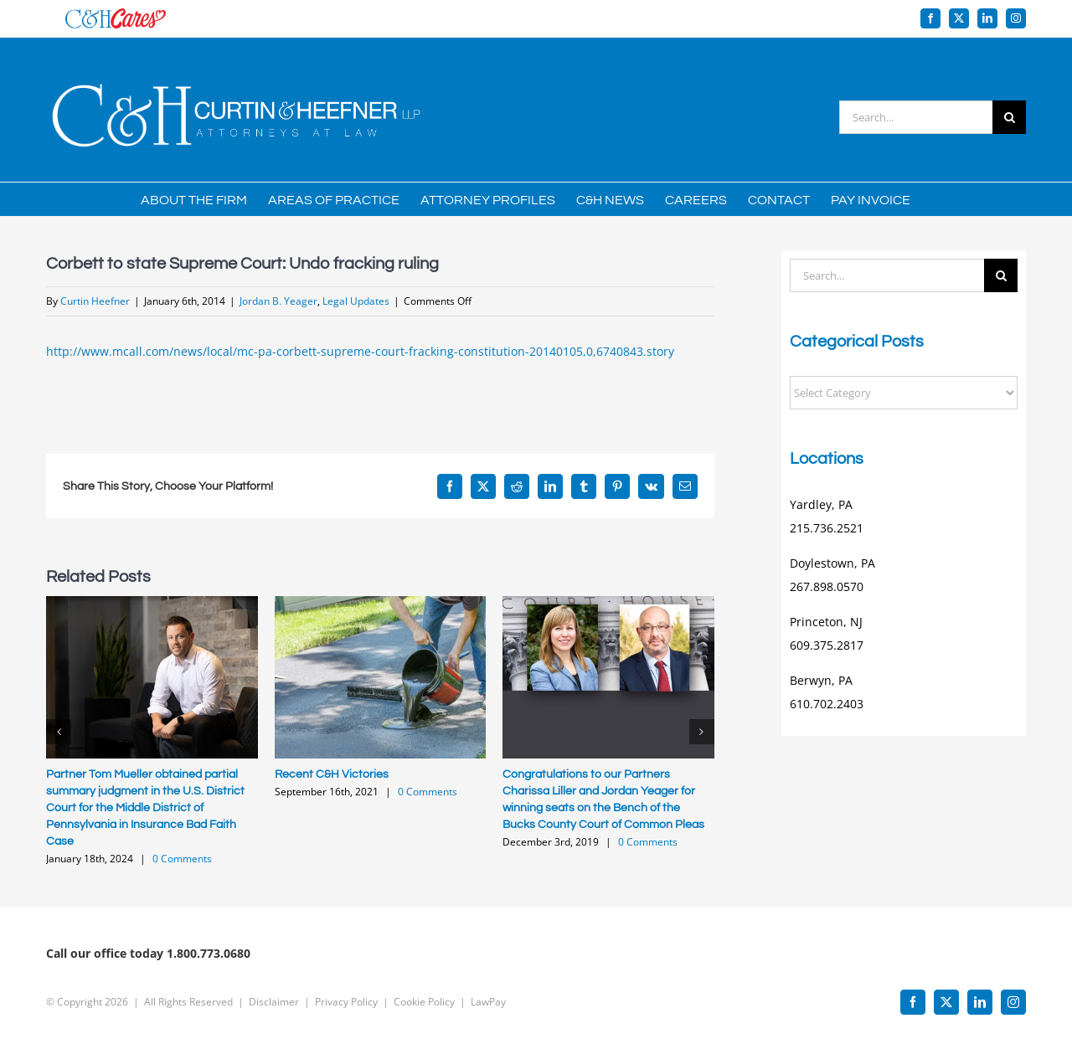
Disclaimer (274, 1002)
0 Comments (182, 858)
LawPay (488, 1002)
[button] (58, 731)
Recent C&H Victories (332, 774)
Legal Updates (355, 301)
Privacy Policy (346, 1002)
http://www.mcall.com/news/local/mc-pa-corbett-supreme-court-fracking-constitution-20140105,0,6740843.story (360, 351)
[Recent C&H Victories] (381, 604)
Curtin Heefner (95, 301)
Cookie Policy (424, 1002)
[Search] (1009, 117)
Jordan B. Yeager (278, 301)
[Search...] (915, 117)
